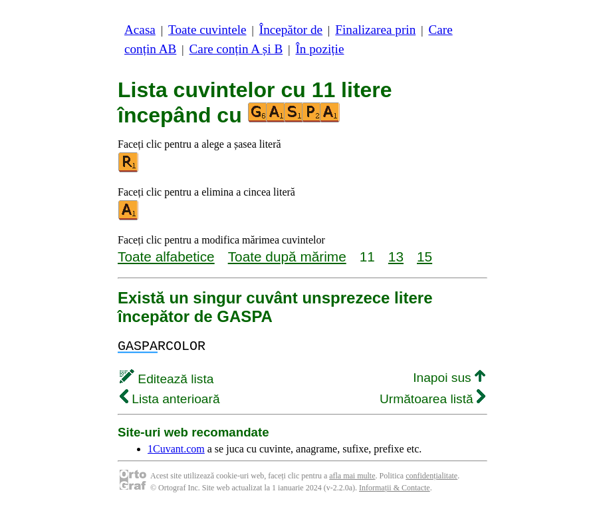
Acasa (140, 30)
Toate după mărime (287, 256)
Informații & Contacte (394, 487)
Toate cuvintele (207, 30)
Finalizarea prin (375, 30)
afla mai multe (352, 475)
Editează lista (166, 379)
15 (424, 256)
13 (396, 256)
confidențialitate (431, 475)
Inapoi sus (449, 378)
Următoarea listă (432, 399)
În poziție (319, 49)
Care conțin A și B (236, 49)
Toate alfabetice (166, 256)
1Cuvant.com (176, 448)
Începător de (290, 30)
